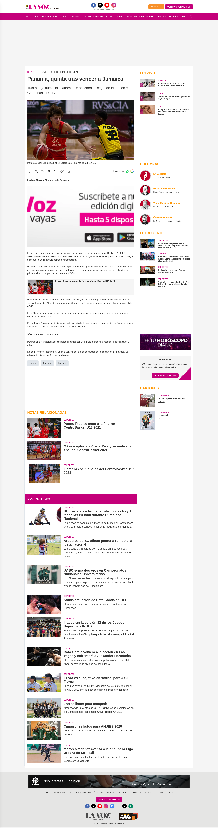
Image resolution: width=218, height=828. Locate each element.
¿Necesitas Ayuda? (109, 799)
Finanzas (76, 16)
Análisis (87, 16)
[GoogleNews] (112, 806)
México (56, 16)
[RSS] (119, 806)
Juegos (183, 16)
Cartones (98, 16)
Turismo (161, 16)
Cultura (119, 16)
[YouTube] (106, 5)
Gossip (109, 16)
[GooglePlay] (132, 806)
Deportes (173, 16)
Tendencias (131, 16)
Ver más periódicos (179, 7)
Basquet (62, 363)
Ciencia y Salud (147, 16)
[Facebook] (93, 5)
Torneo (33, 363)
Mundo (65, 16)
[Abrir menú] (27, 17)
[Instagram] (113, 5)
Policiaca (46, 16)
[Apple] (125, 806)
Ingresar (156, 6)
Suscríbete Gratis (165, 375)
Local (36, 16)
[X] (100, 5)
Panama (47, 363)
